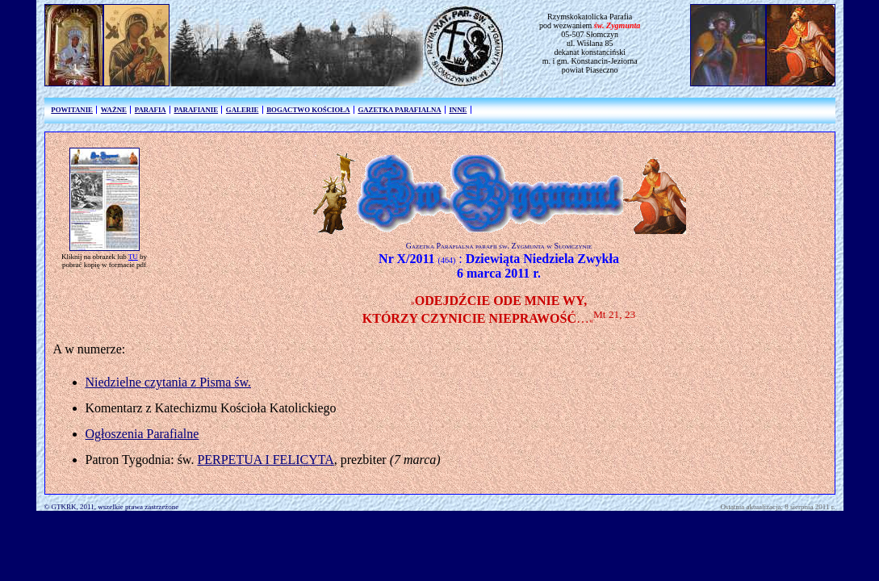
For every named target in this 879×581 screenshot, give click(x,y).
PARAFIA (150, 110)
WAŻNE (114, 110)
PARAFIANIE (196, 110)
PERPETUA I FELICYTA (265, 459)
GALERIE (242, 110)
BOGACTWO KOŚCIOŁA (308, 110)
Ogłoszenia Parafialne (142, 434)
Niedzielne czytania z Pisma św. (169, 382)
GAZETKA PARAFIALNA (399, 110)
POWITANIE (72, 110)
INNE (458, 110)
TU (133, 257)
